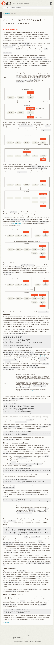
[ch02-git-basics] (16, 223)
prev (4, 621)
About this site (17, 636)
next (8, 621)
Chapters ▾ (6, 13)
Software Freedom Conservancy (32, 640)
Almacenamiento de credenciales (33, 390)
